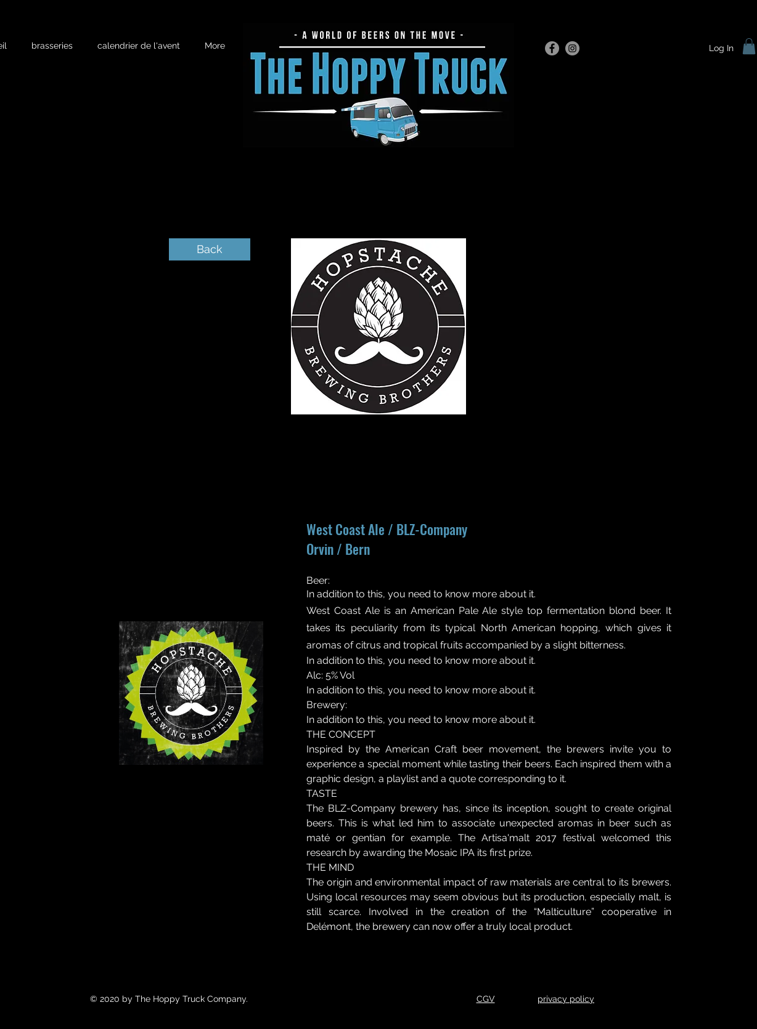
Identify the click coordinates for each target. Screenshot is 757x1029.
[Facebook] (552, 48)
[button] (749, 46)
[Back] (209, 249)
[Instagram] (572, 48)
